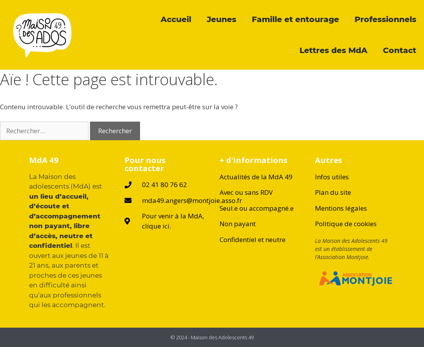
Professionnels (385, 19)
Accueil (176, 19)
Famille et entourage (295, 19)
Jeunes (221, 19)
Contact (399, 50)
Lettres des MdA (333, 50)
